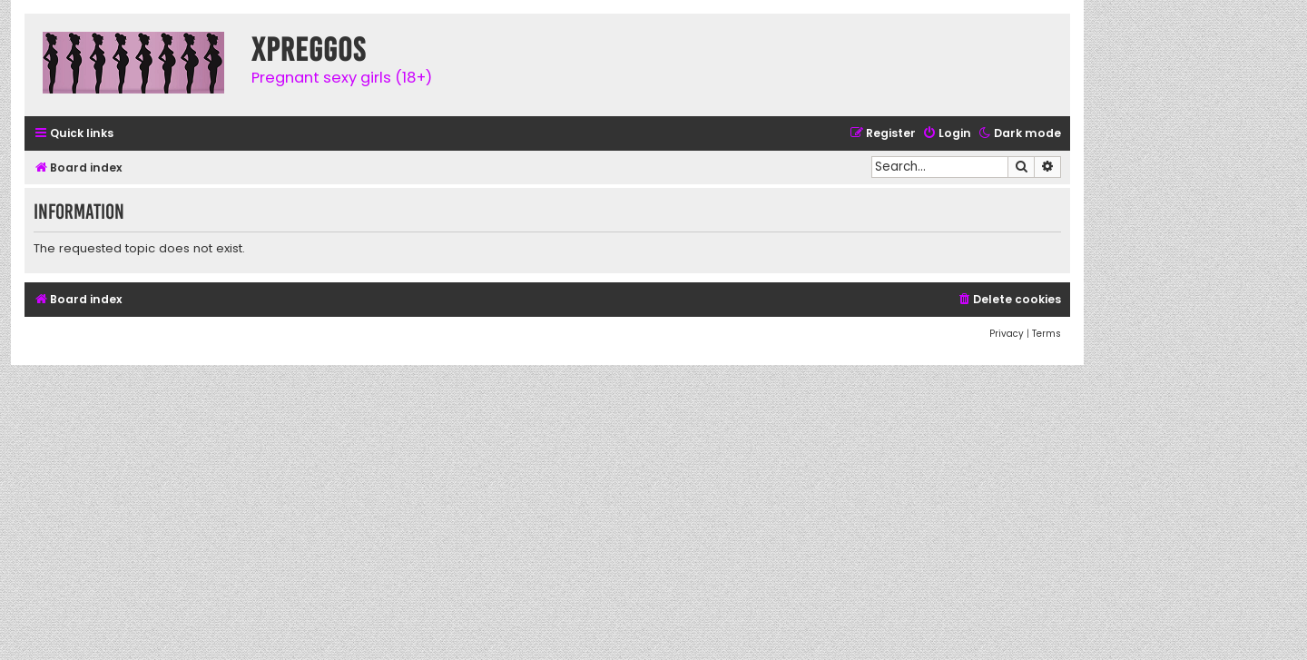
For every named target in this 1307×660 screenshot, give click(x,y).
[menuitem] (946, 134)
